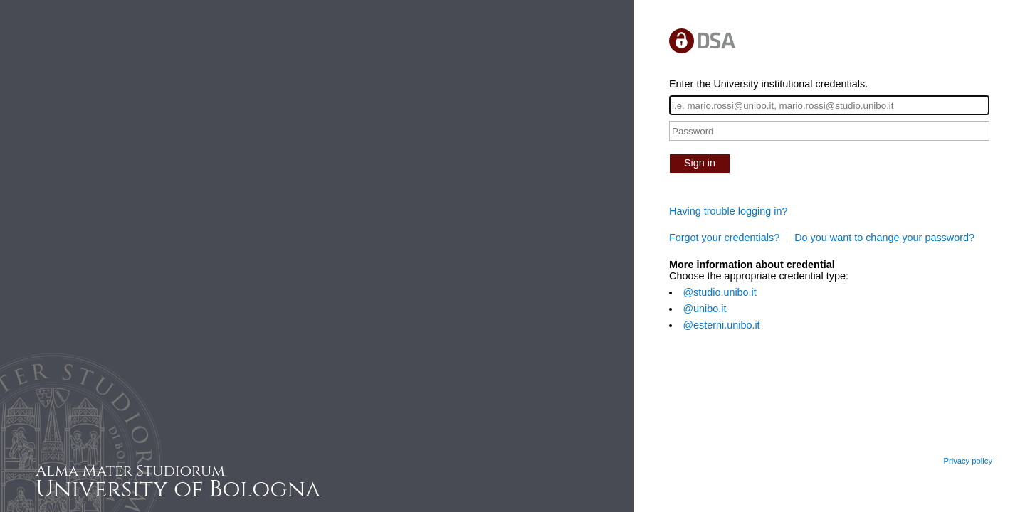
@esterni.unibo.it (721, 325)
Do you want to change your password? (884, 237)
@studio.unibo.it (719, 292)
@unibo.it (704, 308)
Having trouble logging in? (728, 211)
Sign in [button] (699, 163)
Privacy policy (967, 461)
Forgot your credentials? (724, 237)
